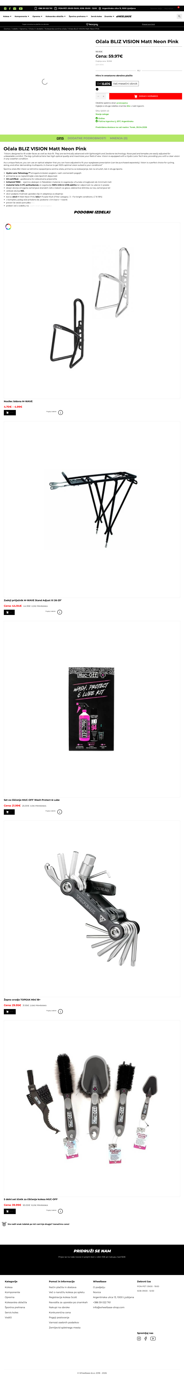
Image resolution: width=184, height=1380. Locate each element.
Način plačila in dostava (62, 1291)
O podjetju (99, 1291)
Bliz (128, 107)
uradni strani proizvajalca (41, 207)
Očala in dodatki (36, 29)
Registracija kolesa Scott (63, 1301)
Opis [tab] (60, 139)
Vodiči (8, 1321)
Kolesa (24, 16)
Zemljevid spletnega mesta (64, 1331)
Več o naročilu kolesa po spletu (67, 1296)
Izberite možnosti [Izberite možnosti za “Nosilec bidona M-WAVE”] (20, 414)
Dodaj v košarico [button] (19, 1015)
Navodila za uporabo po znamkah (68, 1306)
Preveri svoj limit (148, 24)
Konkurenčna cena (60, 1316)
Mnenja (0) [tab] (119, 139)
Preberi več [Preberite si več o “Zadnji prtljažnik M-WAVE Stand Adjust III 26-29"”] (16, 614)
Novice (97, 1296)
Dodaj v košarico (150, 96)
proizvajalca (122, 104)
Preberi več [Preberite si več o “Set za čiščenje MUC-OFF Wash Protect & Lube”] (16, 814)
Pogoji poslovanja (59, 1321)
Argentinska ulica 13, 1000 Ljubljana (117, 8)
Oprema (54, 16)
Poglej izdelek (176, 414)
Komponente (39, 16)
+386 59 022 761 (45, 8)
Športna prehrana (95, 16)
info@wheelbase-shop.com (108, 1311)
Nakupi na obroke (59, 1311)
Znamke (126, 16)
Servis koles (113, 16)
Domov (7, 29)
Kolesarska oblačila (72, 16)
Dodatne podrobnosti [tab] (87, 139)
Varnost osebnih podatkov (64, 1326)
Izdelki (15, 29)
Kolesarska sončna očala (56, 29)
